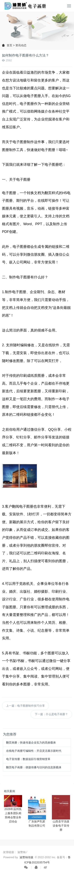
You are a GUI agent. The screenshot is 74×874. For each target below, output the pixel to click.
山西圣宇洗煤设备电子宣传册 (61, 825)
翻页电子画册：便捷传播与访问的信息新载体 (33, 767)
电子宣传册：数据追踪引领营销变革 (28, 759)
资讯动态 (20, 45)
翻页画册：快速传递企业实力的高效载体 (31, 742)
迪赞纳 (21, 852)
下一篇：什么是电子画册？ (51, 714)
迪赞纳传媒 (26, 857)
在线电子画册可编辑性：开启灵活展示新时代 (33, 750)
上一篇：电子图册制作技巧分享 (25, 705)
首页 (9, 45)
